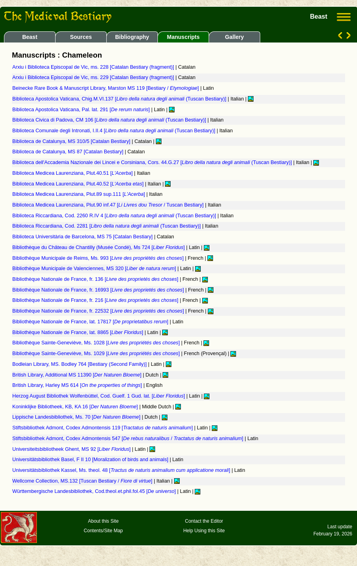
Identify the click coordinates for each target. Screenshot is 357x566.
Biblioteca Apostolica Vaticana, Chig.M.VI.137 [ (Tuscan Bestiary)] (120, 99)
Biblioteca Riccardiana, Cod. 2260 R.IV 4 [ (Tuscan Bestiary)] (114, 215)
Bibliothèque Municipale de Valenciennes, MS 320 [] (94, 268)
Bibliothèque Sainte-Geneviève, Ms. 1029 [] (96, 353)
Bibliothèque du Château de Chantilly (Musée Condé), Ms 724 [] (99, 247)
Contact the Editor (204, 521)
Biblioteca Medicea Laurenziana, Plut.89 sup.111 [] (79, 194)
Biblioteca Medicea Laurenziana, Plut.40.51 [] (73, 173)
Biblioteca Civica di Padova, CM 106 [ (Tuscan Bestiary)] (109, 120)
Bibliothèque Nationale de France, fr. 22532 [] (98, 311)
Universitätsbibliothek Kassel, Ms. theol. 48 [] (122, 470)
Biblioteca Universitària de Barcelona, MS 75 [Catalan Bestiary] (83, 237)
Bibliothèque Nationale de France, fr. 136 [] (96, 279)
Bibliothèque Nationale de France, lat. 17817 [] (91, 322)
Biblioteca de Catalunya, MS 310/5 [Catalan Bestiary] (72, 141)
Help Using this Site (204, 530)
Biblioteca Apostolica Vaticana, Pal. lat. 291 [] (81, 109)
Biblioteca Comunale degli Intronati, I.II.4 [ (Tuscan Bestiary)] (114, 130)
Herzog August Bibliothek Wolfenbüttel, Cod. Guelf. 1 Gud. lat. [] (99, 396)
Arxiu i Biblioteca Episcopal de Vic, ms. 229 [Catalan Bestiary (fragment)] (93, 77)
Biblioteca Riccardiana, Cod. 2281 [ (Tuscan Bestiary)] (107, 226)
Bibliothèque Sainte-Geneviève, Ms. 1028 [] (96, 343)
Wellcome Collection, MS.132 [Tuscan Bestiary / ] (83, 481)
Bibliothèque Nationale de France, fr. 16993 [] (98, 290)
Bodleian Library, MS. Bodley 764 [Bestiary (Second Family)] (80, 364)
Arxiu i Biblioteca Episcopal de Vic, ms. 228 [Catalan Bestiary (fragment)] (93, 67)
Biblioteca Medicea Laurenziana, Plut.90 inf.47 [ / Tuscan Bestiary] (108, 205)
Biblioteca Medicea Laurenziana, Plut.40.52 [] (78, 184)
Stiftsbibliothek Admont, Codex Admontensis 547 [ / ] (128, 438)
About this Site (103, 521)
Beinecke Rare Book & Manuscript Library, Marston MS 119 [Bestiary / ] (106, 88)
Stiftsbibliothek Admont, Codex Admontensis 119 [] (103, 428)
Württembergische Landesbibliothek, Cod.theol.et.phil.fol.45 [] (94, 491)
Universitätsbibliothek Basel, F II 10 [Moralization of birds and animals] (91, 459)
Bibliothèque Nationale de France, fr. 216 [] (96, 300)
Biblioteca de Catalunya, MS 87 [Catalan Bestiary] (68, 152)
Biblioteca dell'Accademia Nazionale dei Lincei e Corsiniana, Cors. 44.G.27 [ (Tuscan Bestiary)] (152, 162)
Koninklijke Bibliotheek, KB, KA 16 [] (75, 407)
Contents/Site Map (103, 530)
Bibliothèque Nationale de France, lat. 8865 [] (78, 332)
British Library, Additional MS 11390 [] (77, 375)
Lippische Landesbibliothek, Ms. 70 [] (77, 417)
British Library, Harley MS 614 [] (77, 385)
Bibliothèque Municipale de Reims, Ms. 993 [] (98, 258)
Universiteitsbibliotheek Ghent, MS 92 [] (72, 449)
